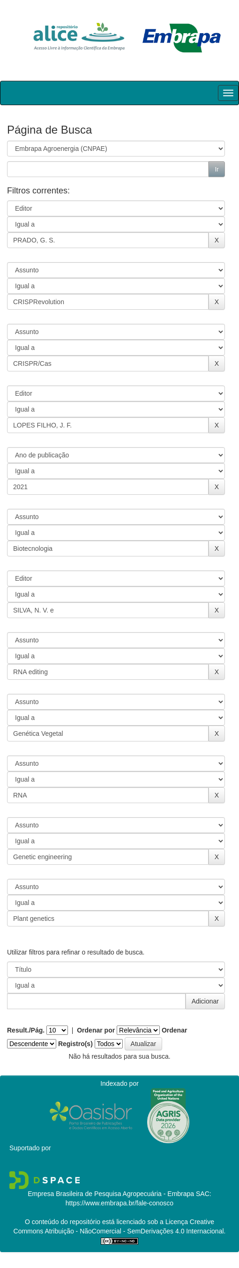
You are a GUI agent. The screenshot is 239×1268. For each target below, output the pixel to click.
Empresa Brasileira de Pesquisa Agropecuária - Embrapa (111, 1193)
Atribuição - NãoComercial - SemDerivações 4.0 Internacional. (134, 1231)
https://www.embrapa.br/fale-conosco (119, 1203)
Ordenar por (96, 1030)
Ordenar (174, 1030)
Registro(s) (75, 1043)
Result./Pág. (26, 1030)
